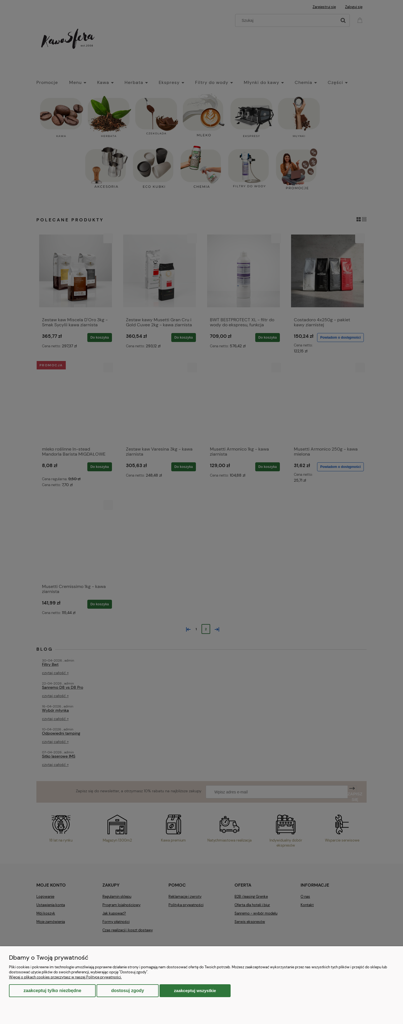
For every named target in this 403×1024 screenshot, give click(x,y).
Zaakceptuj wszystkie (195, 990)
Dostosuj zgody (127, 990)
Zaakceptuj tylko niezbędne (52, 990)
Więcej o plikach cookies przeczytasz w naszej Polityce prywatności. (65, 977)
